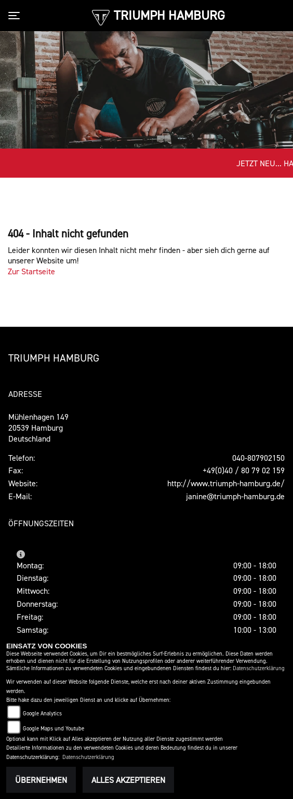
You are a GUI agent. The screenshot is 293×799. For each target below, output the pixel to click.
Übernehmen (41, 780)
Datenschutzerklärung (259, 668)
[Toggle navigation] (16, 15)
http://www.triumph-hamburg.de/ (226, 483)
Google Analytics (42, 713)
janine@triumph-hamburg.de (235, 496)
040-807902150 (258, 457)
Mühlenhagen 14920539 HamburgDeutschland (38, 427)
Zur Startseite (31, 271)
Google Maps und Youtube (53, 728)
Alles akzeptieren (128, 780)
